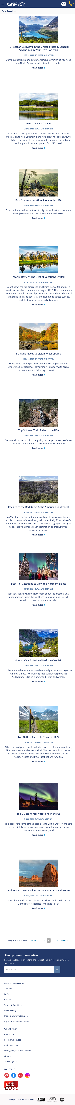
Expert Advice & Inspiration (16, 1021)
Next (64, 940)
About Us (8, 988)
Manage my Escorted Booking (17, 1050)
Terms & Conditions (13, 1005)
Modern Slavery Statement (16, 1016)
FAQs (6, 994)
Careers (7, 999)
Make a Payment (11, 1045)
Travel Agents (10, 1061)
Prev (33, 940)
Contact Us (9, 1034)
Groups (7, 1056)
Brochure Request (12, 1040)
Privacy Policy (10, 1010)
